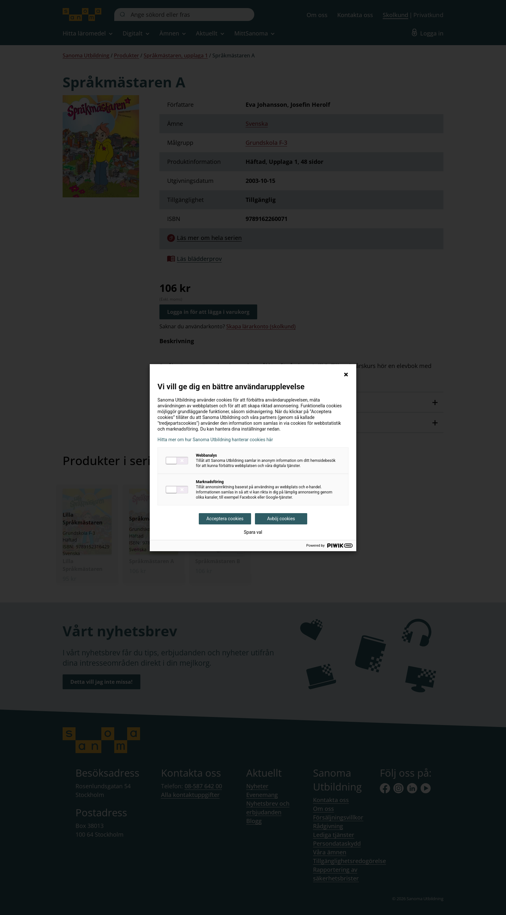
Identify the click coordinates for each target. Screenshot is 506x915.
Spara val (253, 532)
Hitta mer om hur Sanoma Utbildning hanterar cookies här (215, 439)
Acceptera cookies (224, 518)
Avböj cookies (281, 518)
